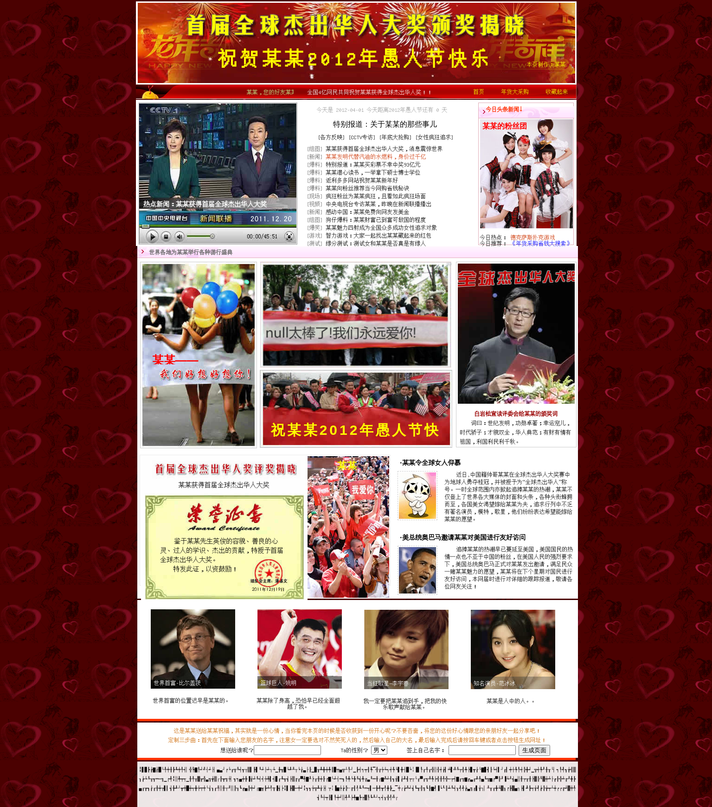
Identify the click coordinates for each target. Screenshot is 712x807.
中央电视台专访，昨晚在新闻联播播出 (379, 204)
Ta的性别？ (354, 750)
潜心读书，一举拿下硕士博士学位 (373, 172)
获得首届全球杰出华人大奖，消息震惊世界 (384, 149)
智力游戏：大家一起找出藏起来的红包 (379, 235)
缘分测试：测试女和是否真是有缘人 (376, 243)
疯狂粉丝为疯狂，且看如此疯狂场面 (376, 196)
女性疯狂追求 (434, 137)
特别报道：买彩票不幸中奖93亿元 (373, 164)
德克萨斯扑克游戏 (533, 237)
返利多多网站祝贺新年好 (362, 180)
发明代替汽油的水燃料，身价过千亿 (376, 157)
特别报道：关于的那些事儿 (385, 124)
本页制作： (546, 64)
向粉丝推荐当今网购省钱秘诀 (368, 188)
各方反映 (332, 137)
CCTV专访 (362, 137)
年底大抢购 (396, 137)
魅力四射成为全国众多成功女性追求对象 (381, 228)
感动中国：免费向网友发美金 (368, 212)
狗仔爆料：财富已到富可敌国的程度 (376, 220)
